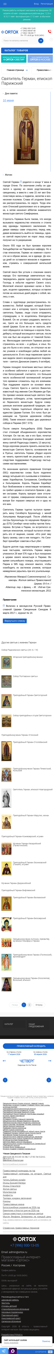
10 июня (8, 100)
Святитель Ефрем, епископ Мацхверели (17, 1142)
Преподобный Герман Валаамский (29, 898)
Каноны (6, 1201)
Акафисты (8, 1195)
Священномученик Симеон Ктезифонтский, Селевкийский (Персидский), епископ (24, 1144)
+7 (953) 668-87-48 (28, 31)
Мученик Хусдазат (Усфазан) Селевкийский (19, 1149)
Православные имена (13, 1204)
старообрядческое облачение (15, 1309)
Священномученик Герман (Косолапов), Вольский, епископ (31, 979)
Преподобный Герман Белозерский (29, 918)
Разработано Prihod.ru (12, 1334)
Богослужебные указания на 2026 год (21, 1207)
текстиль (5, 1303)
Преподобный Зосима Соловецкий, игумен (18, 1110)
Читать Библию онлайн (14, 1180)
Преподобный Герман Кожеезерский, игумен (22, 836)
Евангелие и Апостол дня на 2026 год (21, 1210)
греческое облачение (11, 1321)
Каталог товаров (28, 50)
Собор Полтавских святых (25, 676)
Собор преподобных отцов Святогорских (32, 716)
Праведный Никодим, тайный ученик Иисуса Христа (22, 1133)
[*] (21, 181)
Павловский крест (10, 1315)
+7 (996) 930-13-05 (28, 28)
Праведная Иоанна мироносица (14, 1128)
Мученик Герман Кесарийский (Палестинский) (27, 845)
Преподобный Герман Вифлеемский (18, 890)
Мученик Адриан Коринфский (14, 1116)
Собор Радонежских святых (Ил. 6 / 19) (19, 650)
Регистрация (47, 4)
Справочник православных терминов (21, 1228)
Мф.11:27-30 (30, 1157)
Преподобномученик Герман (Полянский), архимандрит (32, 956)
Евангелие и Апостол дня (13, 1160)
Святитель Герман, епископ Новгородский (33, 790)
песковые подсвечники (12, 1312)
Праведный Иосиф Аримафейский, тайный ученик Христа (24, 1131)
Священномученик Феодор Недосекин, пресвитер (21, 1121)
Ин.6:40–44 (19, 1157)
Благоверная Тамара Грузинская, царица (18, 1135)
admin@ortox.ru (18, 1252)
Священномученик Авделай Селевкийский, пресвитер (22, 1137)
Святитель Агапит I (10, 1117)
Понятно (46, 1341)
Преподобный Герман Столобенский (30, 742)
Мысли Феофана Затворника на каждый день (27, 1216)
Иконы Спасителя (11, 1186)
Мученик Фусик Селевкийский (14, 1147)
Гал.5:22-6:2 (40, 1157)
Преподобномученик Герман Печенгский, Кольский (32, 770)
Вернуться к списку (15, 621)
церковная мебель (10, 1300)
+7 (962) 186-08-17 (28, 33)
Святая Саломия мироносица (13, 1126)
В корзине (41, 1352)
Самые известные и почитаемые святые (23, 1213)
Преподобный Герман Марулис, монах (31, 816)
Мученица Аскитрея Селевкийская (15, 1140)
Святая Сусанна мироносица (13, 1130)
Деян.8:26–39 (8, 1157)
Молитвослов (9, 1192)
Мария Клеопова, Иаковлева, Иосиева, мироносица (22, 1124)
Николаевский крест (11, 1318)
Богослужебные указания (15, 1164)
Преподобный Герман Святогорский (30, 695)
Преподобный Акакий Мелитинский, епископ (19, 1109)
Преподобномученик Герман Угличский (19, 735)
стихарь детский (9, 1306)
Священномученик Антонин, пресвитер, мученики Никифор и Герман (31, 940)
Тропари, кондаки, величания (17, 1198)
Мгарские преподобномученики (28, 657)
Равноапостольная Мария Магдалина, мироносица (21, 1123)
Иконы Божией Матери (14, 1183)
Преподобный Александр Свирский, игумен (19, 1112)
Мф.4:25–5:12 (8, 1159)
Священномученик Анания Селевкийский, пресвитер (22, 1138)
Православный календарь (31, 1046)
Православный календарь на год (19, 1170)
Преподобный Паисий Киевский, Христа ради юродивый (23, 1114)
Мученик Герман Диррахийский (16, 883)
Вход (36, 4)
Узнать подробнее (11, 1343)
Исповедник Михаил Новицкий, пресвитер (18, 1119)
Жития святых (10, 1189)
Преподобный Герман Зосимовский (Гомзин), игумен (29, 864)
